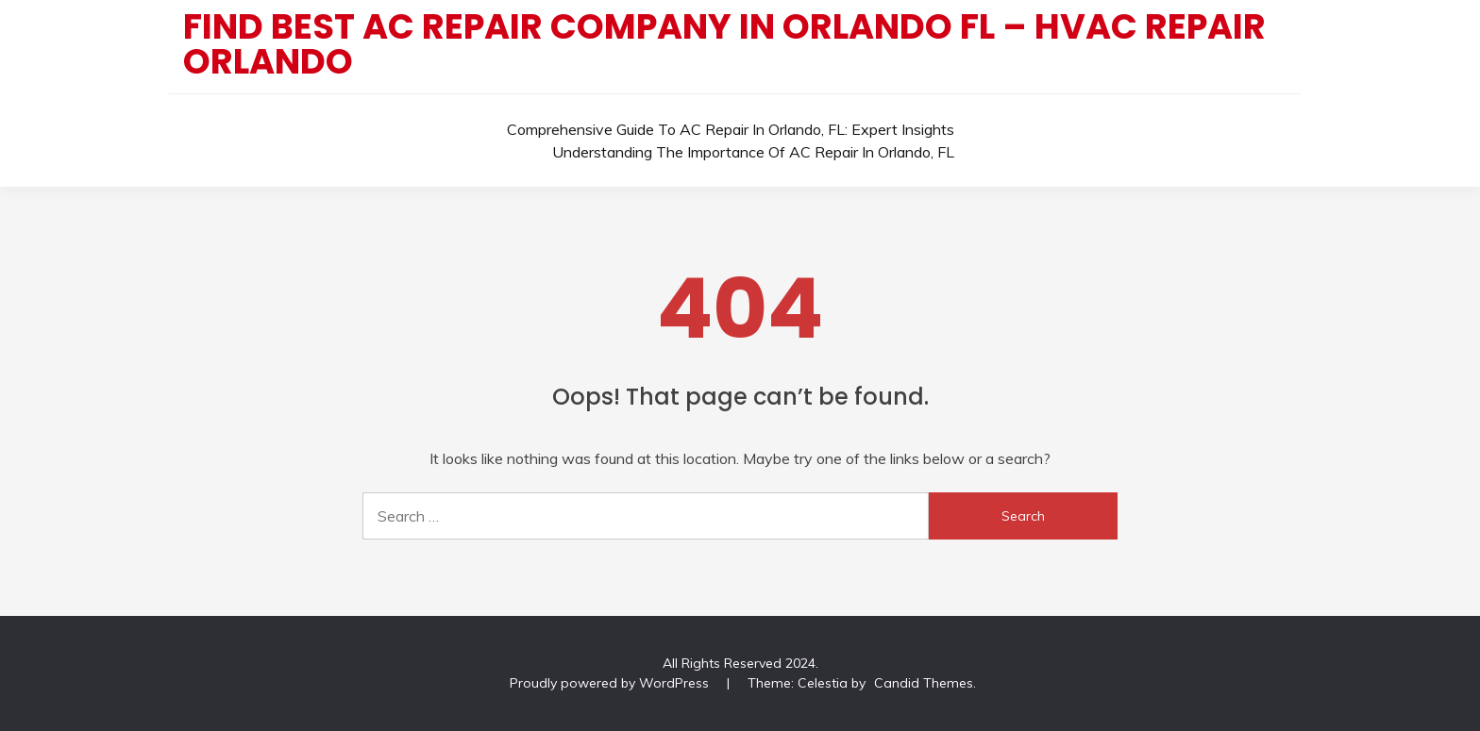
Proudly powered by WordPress (611, 682)
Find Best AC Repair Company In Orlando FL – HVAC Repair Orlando (724, 44)
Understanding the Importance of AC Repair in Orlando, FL (753, 151)
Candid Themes (923, 682)
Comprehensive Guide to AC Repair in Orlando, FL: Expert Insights (730, 129)
